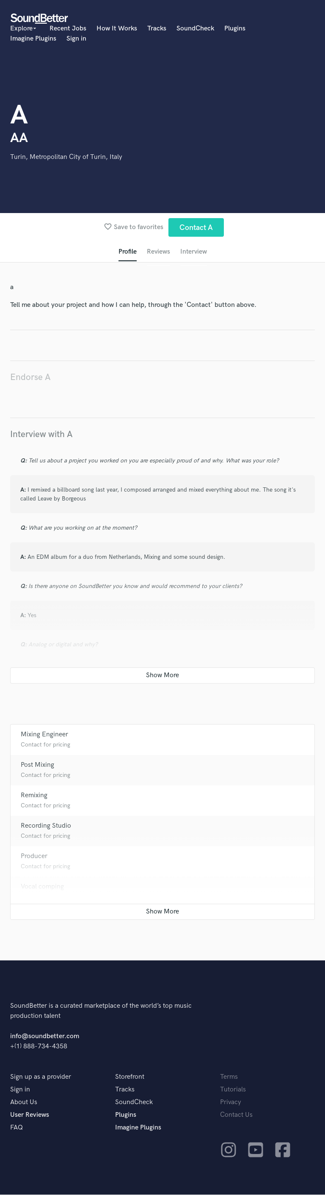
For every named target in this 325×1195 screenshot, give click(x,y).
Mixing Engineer (44, 735)
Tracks (156, 29)
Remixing (34, 796)
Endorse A (30, 377)
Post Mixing (37, 765)
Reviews (158, 252)
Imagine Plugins (33, 39)
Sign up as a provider (40, 1077)
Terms (229, 1077)
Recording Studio (46, 826)
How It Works (116, 29)
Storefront (129, 1077)
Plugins (234, 29)
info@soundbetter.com (44, 1037)
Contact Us (236, 1115)
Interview (193, 252)
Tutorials (233, 1090)
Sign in (76, 39)
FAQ (16, 1128)
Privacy (230, 1103)
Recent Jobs (68, 29)
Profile (127, 252)
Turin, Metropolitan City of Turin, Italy (66, 157)
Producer (34, 857)
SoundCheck (195, 29)
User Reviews (29, 1115)
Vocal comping (42, 887)
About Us (23, 1103)
